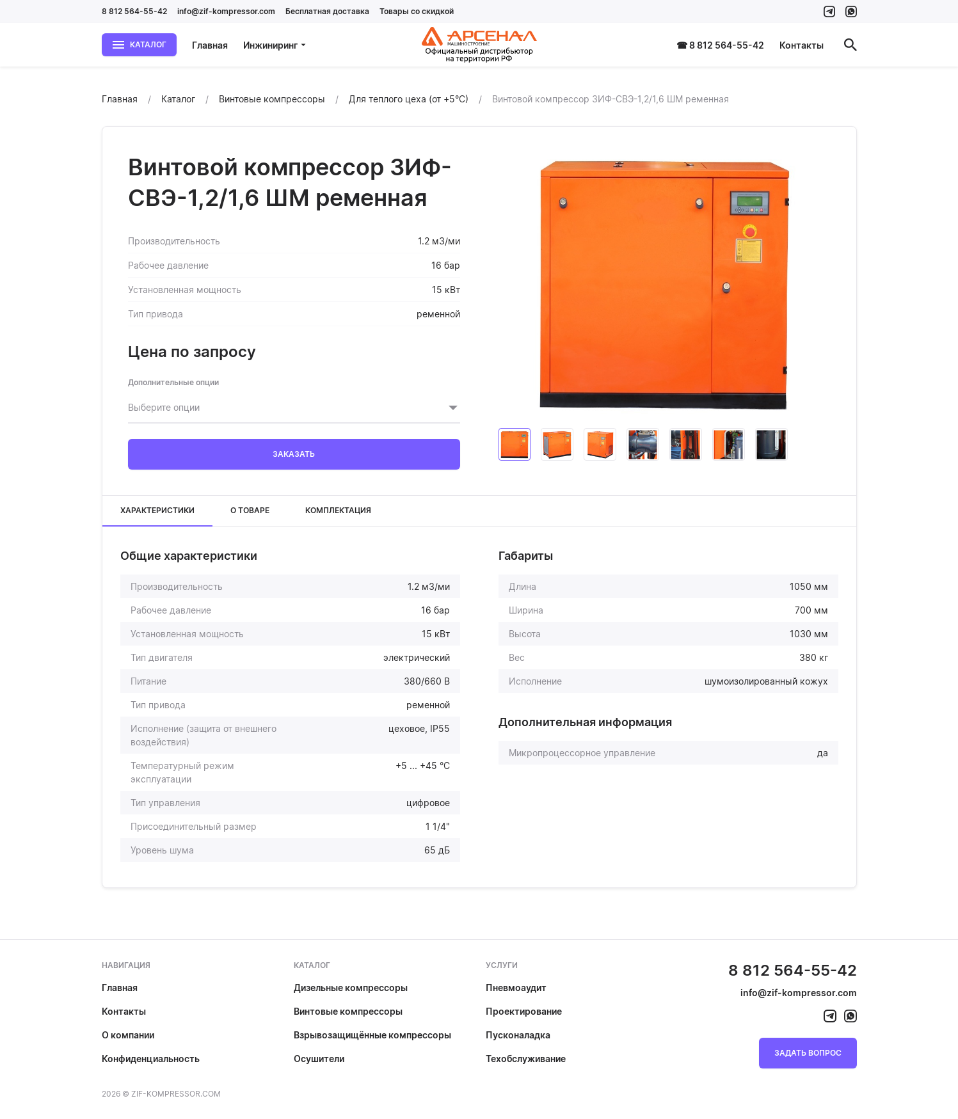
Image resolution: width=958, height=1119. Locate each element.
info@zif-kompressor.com (226, 11)
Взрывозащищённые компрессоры (372, 1034)
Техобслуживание (526, 1058)
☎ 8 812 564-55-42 (720, 45)
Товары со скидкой (416, 11)
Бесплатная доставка (327, 11)
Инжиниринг (275, 45)
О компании (128, 1034)
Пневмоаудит (516, 987)
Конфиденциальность (151, 1058)
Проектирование (524, 1011)
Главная (210, 45)
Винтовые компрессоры (348, 1011)
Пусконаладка (518, 1034)
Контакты (801, 45)
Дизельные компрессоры (351, 987)
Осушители (319, 1058)
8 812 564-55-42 (134, 11)
